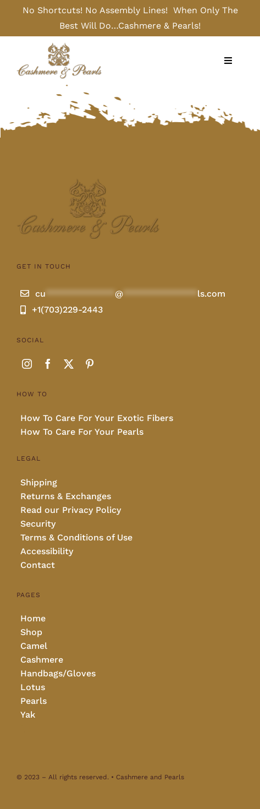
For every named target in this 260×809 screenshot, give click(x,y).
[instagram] (27, 364)
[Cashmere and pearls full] (59, 46)
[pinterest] (90, 364)
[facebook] (48, 364)
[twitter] (69, 364)
